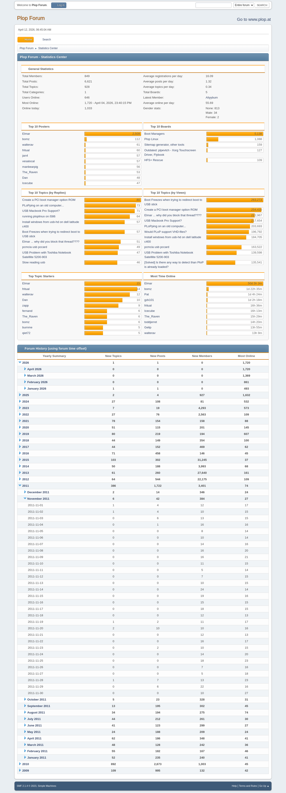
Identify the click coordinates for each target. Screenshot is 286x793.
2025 (25, 395)
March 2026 (35, 375)
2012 (25, 479)
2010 (25, 764)
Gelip (147, 327)
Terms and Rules (248, 786)
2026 (25, 362)
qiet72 (26, 333)
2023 (25, 408)
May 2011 (33, 732)
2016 (25, 453)
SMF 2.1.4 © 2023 (26, 786)
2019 (25, 434)
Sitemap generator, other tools (164, 144)
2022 (25, 414)
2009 (25, 770)
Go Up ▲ (264, 786)
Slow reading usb (33, 262)
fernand (27, 311)
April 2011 (34, 738)
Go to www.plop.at (254, 19)
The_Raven (30, 172)
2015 (25, 460)
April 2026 (34, 369)
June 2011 (34, 725)
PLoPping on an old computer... (43, 205)
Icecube (27, 183)
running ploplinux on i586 (38, 216)
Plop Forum (31, 18)
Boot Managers (154, 133)
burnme (27, 327)
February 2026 (37, 382)
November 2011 (38, 498)
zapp (25, 305)
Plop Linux (151, 139)
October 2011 (36, 699)
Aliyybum (212, 97)
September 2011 (38, 706)
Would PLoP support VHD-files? (165, 231)
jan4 (25, 155)
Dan (25, 177)
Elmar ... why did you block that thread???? (51, 241)
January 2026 (36, 388)
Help (234, 786)
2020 (25, 427)
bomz (26, 139)
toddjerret (150, 322)
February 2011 (37, 751)
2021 (25, 421)
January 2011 (36, 757)
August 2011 (36, 712)
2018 (25, 440)
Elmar (26, 133)
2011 (25, 485)
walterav (28, 144)
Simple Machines (47, 786)
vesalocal (28, 161)
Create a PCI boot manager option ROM (49, 199)
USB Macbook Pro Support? (41, 210)
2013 (25, 472)
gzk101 (149, 300)
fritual (26, 150)
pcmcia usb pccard (34, 247)
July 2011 (34, 719)
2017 (25, 447)
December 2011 (38, 492)
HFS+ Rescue (153, 160)
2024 (25, 401)
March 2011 (35, 745)
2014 (25, 466)
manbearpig (30, 166)
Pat (146, 294)
